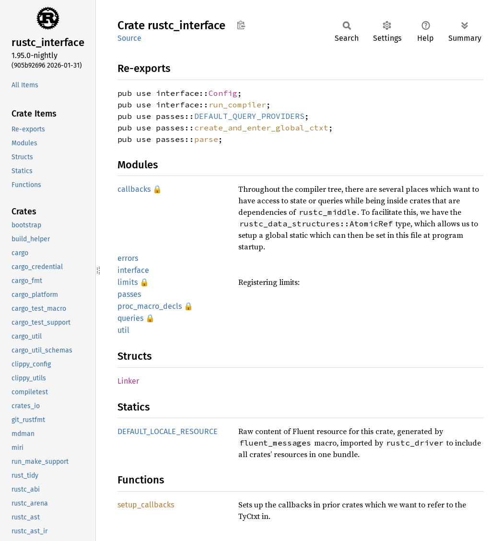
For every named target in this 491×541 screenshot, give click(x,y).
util (123, 330)
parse (206, 139)
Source (129, 38)
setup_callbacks (145, 504)
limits (127, 282)
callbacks (134, 189)
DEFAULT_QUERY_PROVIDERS (249, 116)
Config (223, 93)
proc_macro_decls (149, 306)
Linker (128, 381)
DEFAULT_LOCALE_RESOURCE (167, 431)
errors (127, 258)
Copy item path (241, 25)
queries (130, 318)
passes (129, 294)
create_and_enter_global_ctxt (261, 127)
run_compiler (237, 104)
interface (133, 270)
